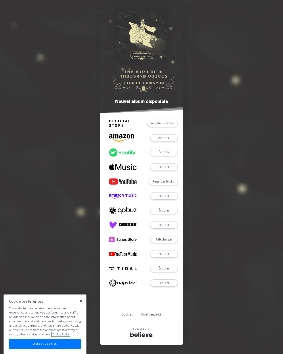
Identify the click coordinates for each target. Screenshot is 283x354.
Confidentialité (151, 314)
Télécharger (163, 239)
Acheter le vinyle (163, 123)
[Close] (81, 306)
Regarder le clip (163, 181)
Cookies (127, 314)
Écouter (163, 152)
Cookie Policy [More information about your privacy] (61, 339)
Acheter (163, 138)
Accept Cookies (45, 348)
